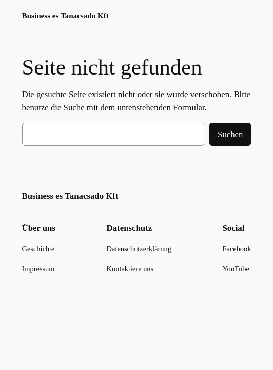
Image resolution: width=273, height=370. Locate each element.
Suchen (230, 134)
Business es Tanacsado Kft (65, 16)
